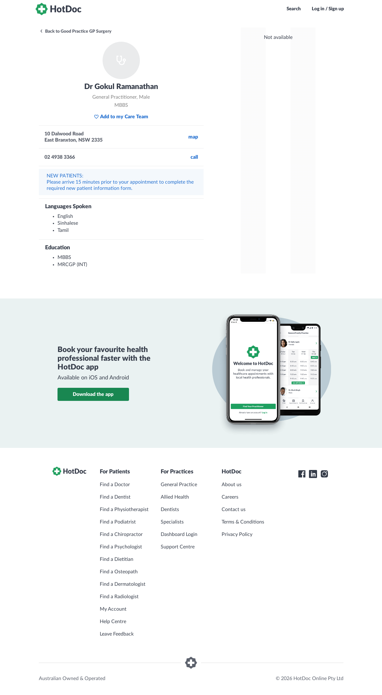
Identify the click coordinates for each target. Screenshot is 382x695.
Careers (230, 497)
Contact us (234, 509)
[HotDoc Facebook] (301, 474)
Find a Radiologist (119, 596)
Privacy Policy (237, 534)
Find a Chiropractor (121, 534)
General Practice (179, 484)
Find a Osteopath (119, 571)
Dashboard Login (179, 534)
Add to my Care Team (121, 116)
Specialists (172, 521)
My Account (113, 609)
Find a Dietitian (116, 559)
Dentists (170, 509)
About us (232, 484)
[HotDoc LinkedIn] (313, 474)
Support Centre (178, 546)
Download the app (93, 394)
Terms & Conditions (243, 521)
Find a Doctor (115, 484)
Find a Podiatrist (118, 521)
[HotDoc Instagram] (324, 474)
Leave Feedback (117, 634)
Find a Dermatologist (122, 584)
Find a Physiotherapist (124, 509)
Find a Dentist (115, 497)
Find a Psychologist (121, 546)
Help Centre (113, 621)
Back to (75, 31)
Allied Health (175, 497)
